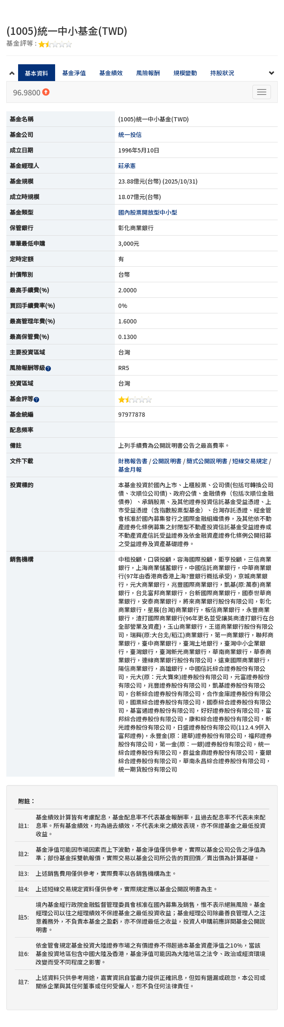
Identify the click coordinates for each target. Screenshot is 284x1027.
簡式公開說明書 (207, 461)
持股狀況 (222, 72)
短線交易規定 (250, 461)
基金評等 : (39, 43)
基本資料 (36, 73)
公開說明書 (167, 461)
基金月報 (130, 469)
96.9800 (31, 92)
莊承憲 (127, 165)
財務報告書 (133, 461)
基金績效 (111, 72)
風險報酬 (148, 72)
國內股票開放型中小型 (147, 212)
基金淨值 (74, 72)
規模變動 (185, 72)
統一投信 (130, 134)
